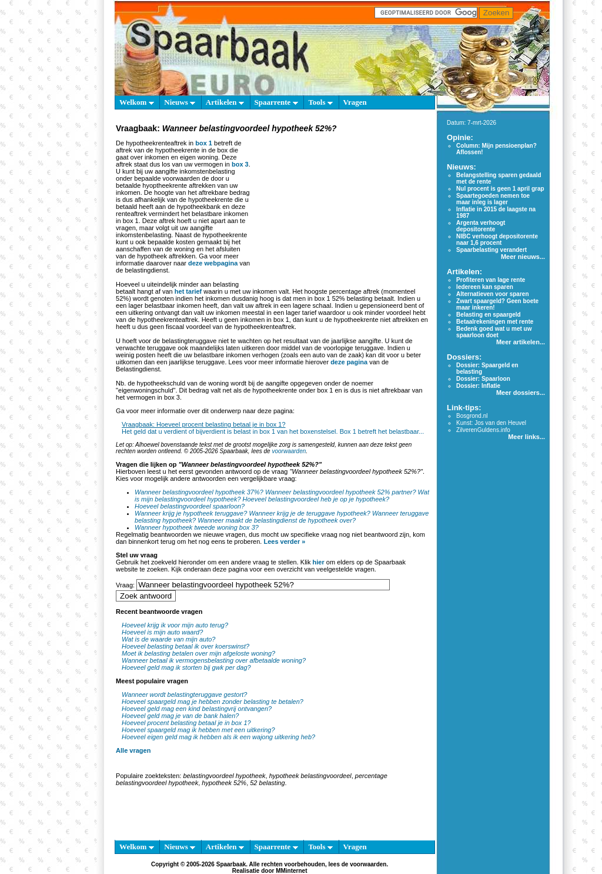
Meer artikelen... (520, 341)
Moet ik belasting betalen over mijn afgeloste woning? (198, 653)
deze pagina (348, 361)
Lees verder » (284, 541)
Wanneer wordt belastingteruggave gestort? (184, 694)
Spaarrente (276, 102)
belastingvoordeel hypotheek (224, 775)
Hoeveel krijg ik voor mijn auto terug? (175, 625)
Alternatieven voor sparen (492, 294)
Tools (320, 102)
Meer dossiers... (520, 392)
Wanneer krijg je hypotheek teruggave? (191, 513)
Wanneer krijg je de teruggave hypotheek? (309, 513)
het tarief (188, 291)
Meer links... (526, 436)
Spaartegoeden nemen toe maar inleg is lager (493, 198)
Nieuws (179, 102)
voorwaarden (289, 451)
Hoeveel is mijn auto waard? (162, 632)
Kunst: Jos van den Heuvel (491, 423)
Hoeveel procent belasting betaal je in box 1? (186, 722)
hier (319, 562)
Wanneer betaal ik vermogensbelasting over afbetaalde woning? (214, 660)
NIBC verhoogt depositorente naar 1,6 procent (497, 239)
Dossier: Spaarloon (483, 378)
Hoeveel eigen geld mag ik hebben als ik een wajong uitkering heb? (218, 736)
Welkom (136, 102)
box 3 (240, 164)
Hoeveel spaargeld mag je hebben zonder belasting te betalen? (212, 701)
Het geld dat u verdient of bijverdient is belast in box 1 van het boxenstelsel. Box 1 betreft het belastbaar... (273, 431)
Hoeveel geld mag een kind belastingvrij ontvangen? (197, 708)
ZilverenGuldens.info (483, 430)
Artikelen (225, 102)
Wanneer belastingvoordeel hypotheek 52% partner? (340, 492)
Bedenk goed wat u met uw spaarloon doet (493, 331)
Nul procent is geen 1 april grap (500, 188)
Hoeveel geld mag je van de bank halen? (180, 715)
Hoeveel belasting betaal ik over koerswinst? (185, 646)
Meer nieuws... (523, 256)
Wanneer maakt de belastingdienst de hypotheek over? (277, 520)
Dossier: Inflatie (478, 386)
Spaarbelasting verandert (491, 250)
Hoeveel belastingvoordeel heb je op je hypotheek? (316, 499)
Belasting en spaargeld (488, 314)
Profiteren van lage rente (490, 280)
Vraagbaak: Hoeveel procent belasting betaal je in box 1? (203, 424)
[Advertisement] (341, 208)
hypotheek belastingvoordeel (310, 775)
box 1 (203, 143)
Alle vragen (133, 750)
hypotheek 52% (224, 782)
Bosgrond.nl (471, 416)
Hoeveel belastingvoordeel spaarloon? (190, 506)
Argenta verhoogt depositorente (480, 226)
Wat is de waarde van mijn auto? (168, 639)
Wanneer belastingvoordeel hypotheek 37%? (199, 492)
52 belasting (267, 782)
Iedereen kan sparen (484, 287)
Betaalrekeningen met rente (494, 321)
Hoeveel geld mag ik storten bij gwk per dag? (186, 667)
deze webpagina (213, 263)
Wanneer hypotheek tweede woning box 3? (197, 527)
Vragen (355, 102)
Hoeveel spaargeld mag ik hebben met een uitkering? (198, 729)
